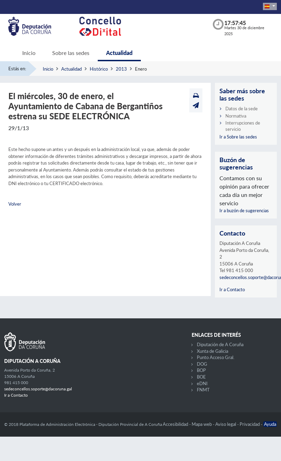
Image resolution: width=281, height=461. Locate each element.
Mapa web (202, 424)
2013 (121, 69)
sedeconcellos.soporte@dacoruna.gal (38, 388)
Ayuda (270, 424)
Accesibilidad (176, 424)
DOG (202, 364)
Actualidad (119, 52)
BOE (201, 377)
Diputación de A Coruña (220, 344)
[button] (270, 6)
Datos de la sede (241, 108)
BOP (201, 370)
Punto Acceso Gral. (215, 357)
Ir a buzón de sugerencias (244, 210)
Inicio (28, 52)
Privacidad (250, 424)
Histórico (99, 69)
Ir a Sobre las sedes (238, 137)
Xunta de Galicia (212, 351)
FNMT (203, 389)
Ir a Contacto (232, 289)
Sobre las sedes (70, 52)
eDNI (202, 383)
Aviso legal (226, 424)
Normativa (235, 116)
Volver (14, 204)
